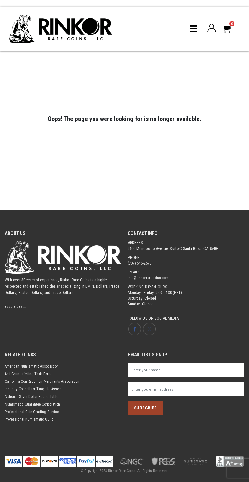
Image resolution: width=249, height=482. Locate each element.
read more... (16, 306)
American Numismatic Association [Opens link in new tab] (33, 366)
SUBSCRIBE (145, 408)
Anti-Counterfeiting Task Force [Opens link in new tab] (30, 373)
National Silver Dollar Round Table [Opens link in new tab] (33, 396)
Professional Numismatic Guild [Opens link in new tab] (30, 419)
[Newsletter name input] (186, 370)
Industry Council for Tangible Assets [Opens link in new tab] (35, 389)
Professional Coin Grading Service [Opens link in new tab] (33, 411)
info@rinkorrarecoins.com (149, 277)
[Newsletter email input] (186, 389)
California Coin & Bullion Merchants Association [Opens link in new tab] (44, 381)
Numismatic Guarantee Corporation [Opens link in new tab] (34, 404)
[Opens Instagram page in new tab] (149, 329)
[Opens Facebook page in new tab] (134, 329)
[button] (211, 29)
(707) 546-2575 (139, 263)
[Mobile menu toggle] (193, 28)
